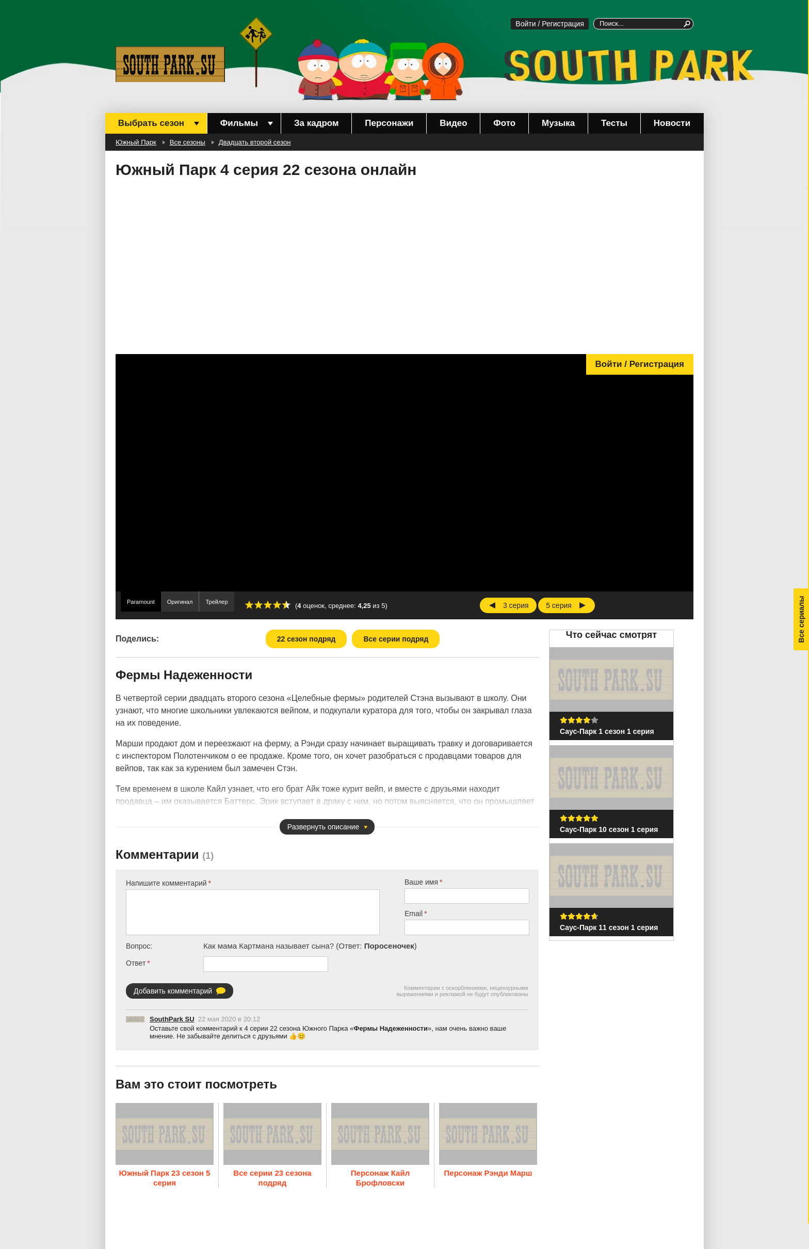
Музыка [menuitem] (558, 123)
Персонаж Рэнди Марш (488, 1172)
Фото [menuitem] (504, 123)
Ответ (135, 963)
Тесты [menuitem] (614, 123)
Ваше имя (421, 882)
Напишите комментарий (166, 883)
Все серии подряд (395, 639)
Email (414, 913)
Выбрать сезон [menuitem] (151, 123)
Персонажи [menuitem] (389, 123)
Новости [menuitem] (672, 123)
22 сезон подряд (306, 639)
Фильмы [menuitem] (239, 123)
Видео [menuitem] (453, 123)
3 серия (516, 605)
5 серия (559, 605)
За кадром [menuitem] (316, 123)
